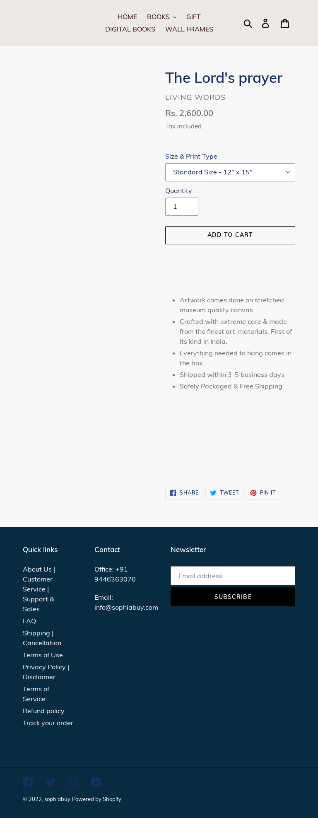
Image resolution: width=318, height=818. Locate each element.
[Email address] (233, 575)
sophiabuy (57, 799)
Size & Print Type (191, 156)
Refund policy (44, 711)
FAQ (29, 621)
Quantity (178, 190)
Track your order (48, 723)
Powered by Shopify (96, 799)
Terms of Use (43, 655)
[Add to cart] (230, 235)
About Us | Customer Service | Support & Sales (39, 589)
